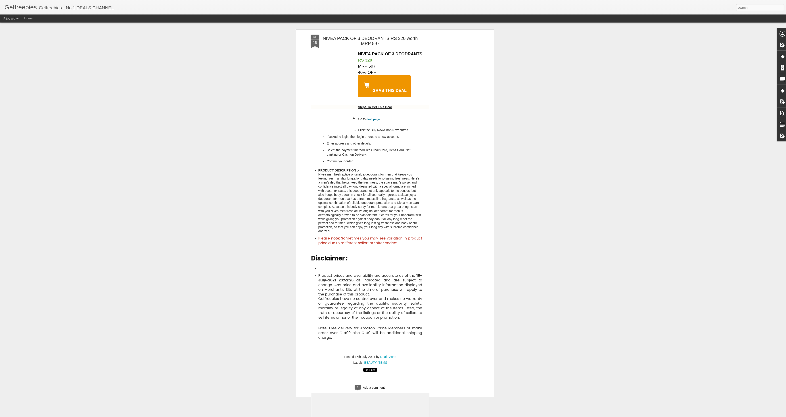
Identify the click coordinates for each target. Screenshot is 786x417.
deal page (373, 119)
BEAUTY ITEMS (375, 362)
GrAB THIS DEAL (384, 87)
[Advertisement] (454, 65)
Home (28, 18)
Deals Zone (388, 357)
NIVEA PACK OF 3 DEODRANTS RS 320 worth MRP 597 (370, 41)
